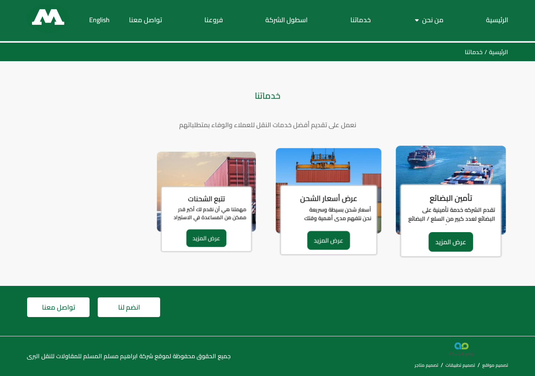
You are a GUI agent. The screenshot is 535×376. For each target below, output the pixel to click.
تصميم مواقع (495, 365)
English (99, 18)
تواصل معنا (145, 18)
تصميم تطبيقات (460, 365)
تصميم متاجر (426, 365)
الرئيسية (497, 18)
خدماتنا (360, 18)
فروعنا (213, 18)
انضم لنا (129, 307)
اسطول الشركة (286, 18)
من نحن (433, 18)
